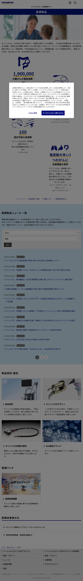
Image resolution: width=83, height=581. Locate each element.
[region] (41, 100)
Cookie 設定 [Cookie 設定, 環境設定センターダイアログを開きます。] (33, 113)
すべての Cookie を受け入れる (53, 113)
